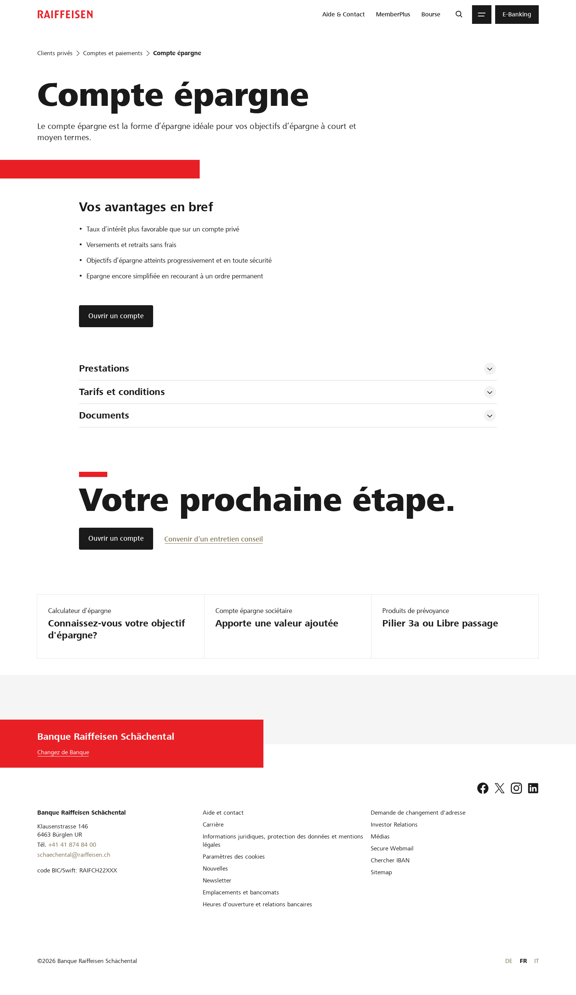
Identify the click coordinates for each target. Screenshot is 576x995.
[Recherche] (458, 14)
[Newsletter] (217, 880)
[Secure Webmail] (392, 848)
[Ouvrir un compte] (116, 539)
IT (536, 960)
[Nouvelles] (215, 868)
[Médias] (380, 836)
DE (508, 960)
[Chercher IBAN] (390, 860)
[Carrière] (213, 824)
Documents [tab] (104, 415)
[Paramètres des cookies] (234, 856)
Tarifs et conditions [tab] (123, 391)
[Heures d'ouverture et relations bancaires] (257, 904)
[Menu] (481, 14)
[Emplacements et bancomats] (241, 892)
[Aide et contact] (223, 812)
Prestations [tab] (104, 368)
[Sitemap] (381, 872)
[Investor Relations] (394, 824)
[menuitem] (343, 14)
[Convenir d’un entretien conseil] (213, 538)
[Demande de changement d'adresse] (418, 812)
